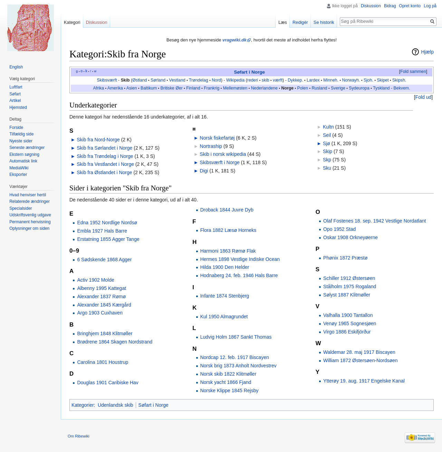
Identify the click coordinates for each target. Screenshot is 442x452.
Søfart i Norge (249, 72)
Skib (125, 80)
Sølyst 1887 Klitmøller (346, 295)
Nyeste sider (20, 141)
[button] (413, 71)
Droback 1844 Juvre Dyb (226, 210)
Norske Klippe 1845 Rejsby (229, 390)
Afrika (98, 88)
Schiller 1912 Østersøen (349, 278)
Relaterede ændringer (29, 201)
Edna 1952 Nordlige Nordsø (107, 222)
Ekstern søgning (24, 154)
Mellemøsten (235, 88)
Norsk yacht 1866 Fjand (225, 382)
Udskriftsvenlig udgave (30, 215)
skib (265, 80)
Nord (216, 80)
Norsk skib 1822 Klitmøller (228, 374)
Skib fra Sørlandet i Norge (104, 148)
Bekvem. (402, 88)
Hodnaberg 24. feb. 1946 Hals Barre (239, 275)
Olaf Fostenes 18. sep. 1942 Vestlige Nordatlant (374, 221)
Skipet (382, 80)
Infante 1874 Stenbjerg (224, 296)
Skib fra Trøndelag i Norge (105, 156)
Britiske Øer (172, 88)
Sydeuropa (359, 88)
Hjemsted (18, 107)
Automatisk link (23, 161)
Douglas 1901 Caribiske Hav (107, 382)
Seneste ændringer (27, 147)
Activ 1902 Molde (95, 280)
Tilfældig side (21, 134)
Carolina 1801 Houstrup (102, 362)
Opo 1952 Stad (339, 229)
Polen (302, 88)
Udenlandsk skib (115, 405)
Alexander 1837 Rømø (101, 296)
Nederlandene (264, 88)
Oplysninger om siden (29, 228)
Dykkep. (295, 80)
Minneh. (330, 80)
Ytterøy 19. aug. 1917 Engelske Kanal (364, 381)
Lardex (313, 80)
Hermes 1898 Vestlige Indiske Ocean (240, 259)
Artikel (15, 100)
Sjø (326, 143)
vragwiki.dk (234, 40)
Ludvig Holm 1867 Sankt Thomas (236, 337)
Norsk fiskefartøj (217, 138)
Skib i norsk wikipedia (223, 154)
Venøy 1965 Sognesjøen (349, 323)
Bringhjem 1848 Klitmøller (104, 333)
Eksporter (18, 174)
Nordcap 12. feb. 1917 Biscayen (234, 357)
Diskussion (371, 5)
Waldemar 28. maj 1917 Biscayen (359, 352)
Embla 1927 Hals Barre (102, 231)
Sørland (158, 80)
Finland (193, 88)
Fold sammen (413, 71)
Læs (282, 22)
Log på (430, 5)
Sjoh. (368, 80)
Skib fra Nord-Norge (98, 139)
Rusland (319, 88)
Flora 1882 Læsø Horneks (228, 230)
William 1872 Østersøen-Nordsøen (360, 360)
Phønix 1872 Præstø (345, 258)
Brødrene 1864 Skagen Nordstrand (114, 342)
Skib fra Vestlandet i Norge (105, 164)
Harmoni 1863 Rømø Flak (228, 251)
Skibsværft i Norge (220, 162)
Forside (16, 127)
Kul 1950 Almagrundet (224, 316)
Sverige (338, 88)
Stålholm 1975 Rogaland (349, 286)
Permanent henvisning (29, 221)
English (16, 67)
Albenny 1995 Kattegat (101, 288)
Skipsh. (399, 80)
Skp (327, 159)
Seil (327, 135)
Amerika (115, 88)
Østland (139, 80)
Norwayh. (351, 80)
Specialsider (20, 208)
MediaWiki (18, 168)
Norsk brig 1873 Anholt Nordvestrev (238, 365)
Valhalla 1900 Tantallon (348, 315)
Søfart (15, 94)
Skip (327, 151)
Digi (204, 170)
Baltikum (149, 88)
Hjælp (427, 52)
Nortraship (211, 146)
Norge (287, 88)
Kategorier (82, 405)
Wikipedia (235, 80)
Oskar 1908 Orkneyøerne (350, 237)
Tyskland (381, 88)
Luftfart (15, 87)
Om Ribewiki (78, 436)
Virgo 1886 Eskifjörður (347, 332)
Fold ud (423, 97)
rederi (252, 80)
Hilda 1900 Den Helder (224, 267)
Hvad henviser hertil (27, 194)
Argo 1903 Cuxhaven (100, 313)
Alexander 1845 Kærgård (104, 305)
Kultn (328, 127)
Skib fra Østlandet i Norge (104, 172)
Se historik (324, 22)
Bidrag (390, 5)
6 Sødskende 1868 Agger (104, 259)
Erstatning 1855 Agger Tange (108, 239)
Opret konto (410, 5)
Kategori (72, 22)
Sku (327, 168)
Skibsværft (107, 80)
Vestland (177, 80)
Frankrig (211, 88)
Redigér (300, 22)
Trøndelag (198, 80)
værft (277, 80)
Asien (131, 88)
